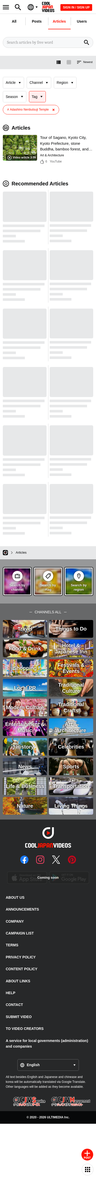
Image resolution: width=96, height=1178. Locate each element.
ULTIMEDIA (55, 1117)
